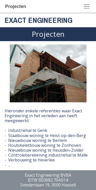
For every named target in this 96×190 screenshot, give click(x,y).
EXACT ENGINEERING (38, 20)
